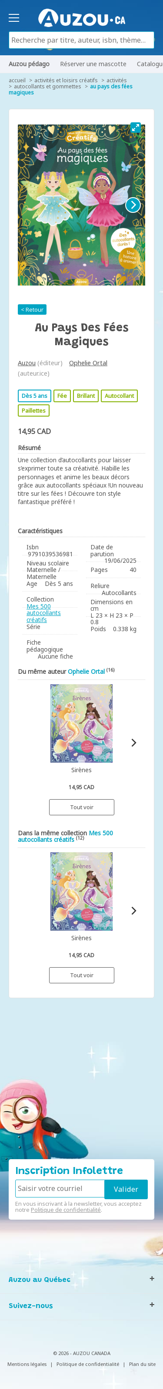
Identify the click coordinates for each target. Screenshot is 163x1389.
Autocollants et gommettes (47, 86)
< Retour (32, 309)
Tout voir (81, 807)
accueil (17, 80)
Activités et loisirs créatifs (66, 80)
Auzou (27, 363)
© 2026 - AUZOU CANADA (81, 1353)
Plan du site (142, 1364)
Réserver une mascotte (93, 64)
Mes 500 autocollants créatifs (44, 613)
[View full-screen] (135, 127)
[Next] (133, 205)
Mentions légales (27, 1364)
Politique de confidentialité (66, 1210)
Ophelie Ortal (88, 363)
